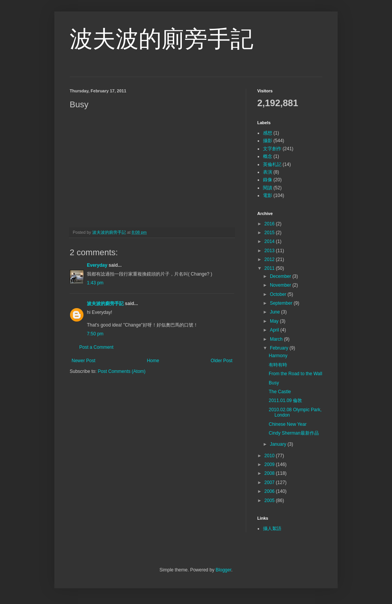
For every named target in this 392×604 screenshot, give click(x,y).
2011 (270, 268)
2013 (270, 250)
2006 (270, 491)
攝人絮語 (272, 528)
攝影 (267, 140)
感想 (267, 133)
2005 (270, 500)
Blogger (223, 570)
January (278, 444)
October (278, 294)
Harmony (278, 355)
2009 (270, 464)
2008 (270, 473)
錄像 (267, 179)
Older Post (221, 360)
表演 (267, 172)
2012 (270, 259)
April (275, 330)
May (275, 321)
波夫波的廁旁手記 (161, 39)
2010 (270, 455)
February (279, 348)
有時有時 (278, 365)
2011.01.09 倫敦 (285, 400)
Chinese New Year (288, 424)
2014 (270, 241)
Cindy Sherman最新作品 (294, 433)
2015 (270, 232)
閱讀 (267, 187)
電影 (267, 195)
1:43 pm (95, 283)
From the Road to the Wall (295, 373)
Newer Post (83, 360)
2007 (270, 482)
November (281, 285)
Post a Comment (96, 347)
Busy (274, 383)
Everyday (97, 265)
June (275, 312)
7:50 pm (95, 333)
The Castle (280, 391)
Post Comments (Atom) (121, 371)
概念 (267, 156)
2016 (270, 223)
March (277, 339)
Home (153, 360)
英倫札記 (272, 164)
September (282, 303)
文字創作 (272, 148)
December (281, 276)
